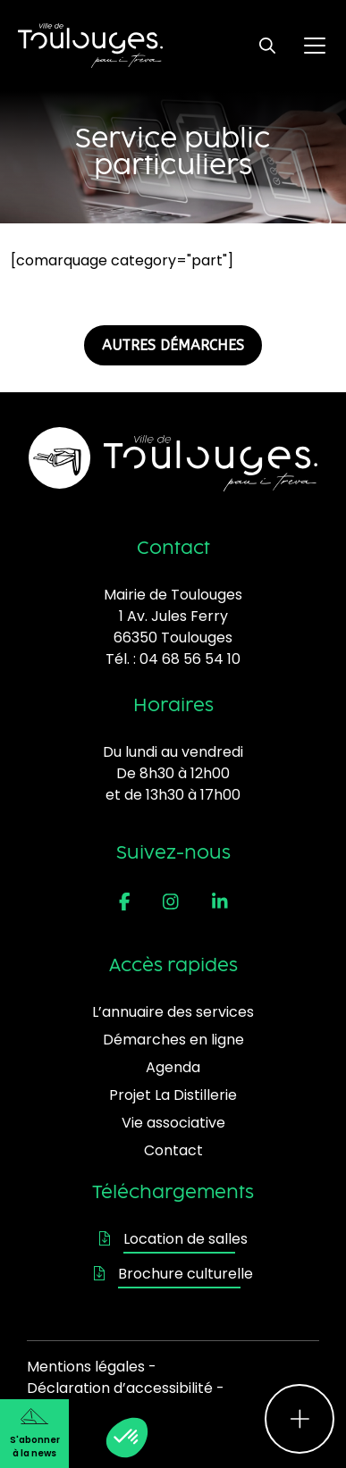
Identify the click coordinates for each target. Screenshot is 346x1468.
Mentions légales (86, 1366)
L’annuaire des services (173, 1012)
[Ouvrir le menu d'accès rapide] (299, 1419)
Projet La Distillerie (173, 1095)
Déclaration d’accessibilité (120, 1388)
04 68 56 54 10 (190, 659)
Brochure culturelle (173, 1273)
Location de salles (173, 1239)
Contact (173, 1150)
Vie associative (173, 1122)
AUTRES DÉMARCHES (173, 345)
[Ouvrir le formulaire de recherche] (267, 45)
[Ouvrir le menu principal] (314, 45)
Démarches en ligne (173, 1039)
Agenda (173, 1067)
